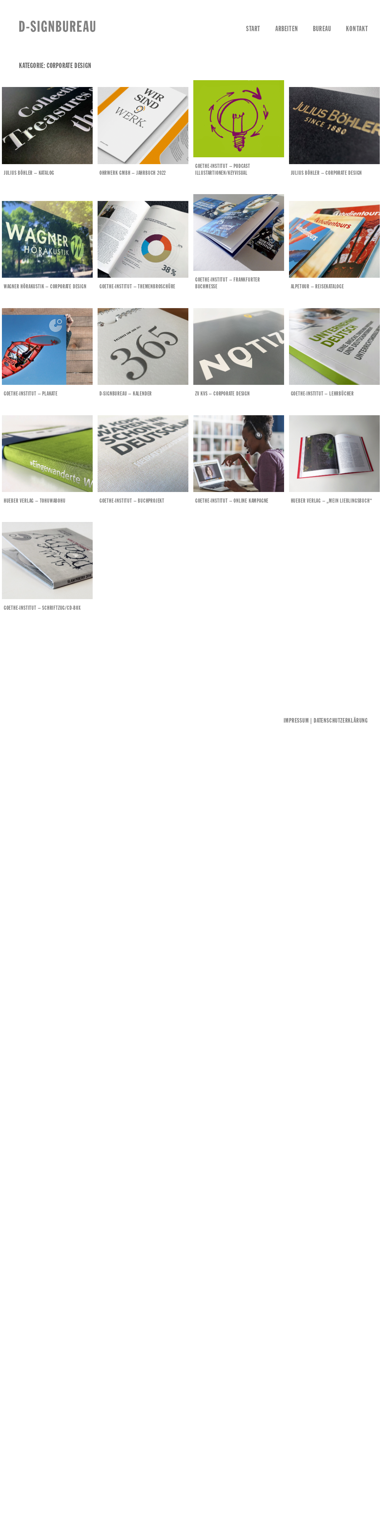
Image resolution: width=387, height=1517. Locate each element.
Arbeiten (286, 29)
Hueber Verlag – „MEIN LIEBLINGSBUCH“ (330, 499)
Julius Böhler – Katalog (30, 173)
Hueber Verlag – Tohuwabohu (36, 499)
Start (253, 29)
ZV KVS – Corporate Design (222, 392)
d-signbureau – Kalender (126, 392)
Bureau (322, 29)
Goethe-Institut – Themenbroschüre (138, 286)
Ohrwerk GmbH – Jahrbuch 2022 (133, 173)
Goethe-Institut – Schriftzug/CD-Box (43, 606)
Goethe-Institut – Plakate (32, 392)
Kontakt (357, 29)
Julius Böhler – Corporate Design (326, 173)
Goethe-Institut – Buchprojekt (132, 499)
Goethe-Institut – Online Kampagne (232, 499)
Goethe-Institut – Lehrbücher (321, 392)
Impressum (296, 719)
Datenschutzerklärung (341, 719)
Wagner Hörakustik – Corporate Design (46, 286)
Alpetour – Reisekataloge (316, 286)
